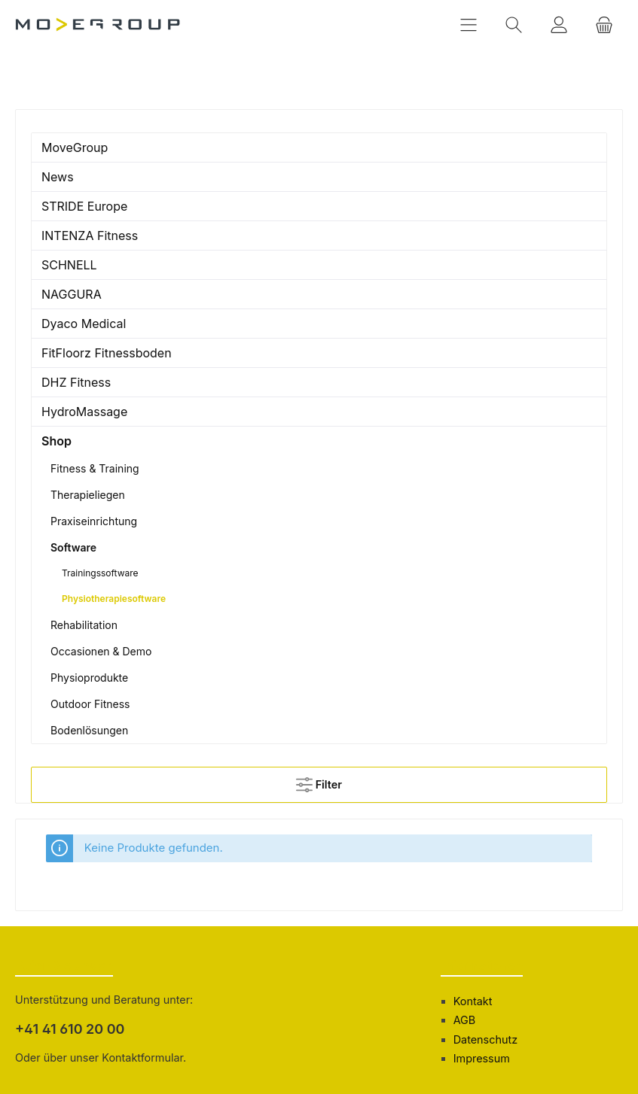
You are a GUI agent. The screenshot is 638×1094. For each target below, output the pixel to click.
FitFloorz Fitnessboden (106, 352)
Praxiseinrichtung (93, 521)
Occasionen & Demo (100, 651)
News (57, 176)
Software (73, 547)
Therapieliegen (87, 494)
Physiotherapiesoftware (114, 598)
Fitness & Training (94, 468)
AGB (464, 1019)
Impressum (481, 1058)
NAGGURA (71, 294)
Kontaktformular (142, 1057)
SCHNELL (69, 264)
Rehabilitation (84, 624)
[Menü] (468, 24)
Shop (56, 440)
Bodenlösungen (89, 730)
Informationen (482, 965)
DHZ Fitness (76, 382)
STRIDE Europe (84, 206)
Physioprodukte (89, 677)
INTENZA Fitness (89, 235)
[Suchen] (514, 24)
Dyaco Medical (83, 323)
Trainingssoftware (100, 573)
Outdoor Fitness (90, 703)
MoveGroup (74, 147)
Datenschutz (485, 1039)
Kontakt (473, 1001)
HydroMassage (84, 411)
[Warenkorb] (604, 24)
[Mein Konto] (559, 24)
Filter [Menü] (319, 781)
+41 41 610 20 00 (70, 1029)
